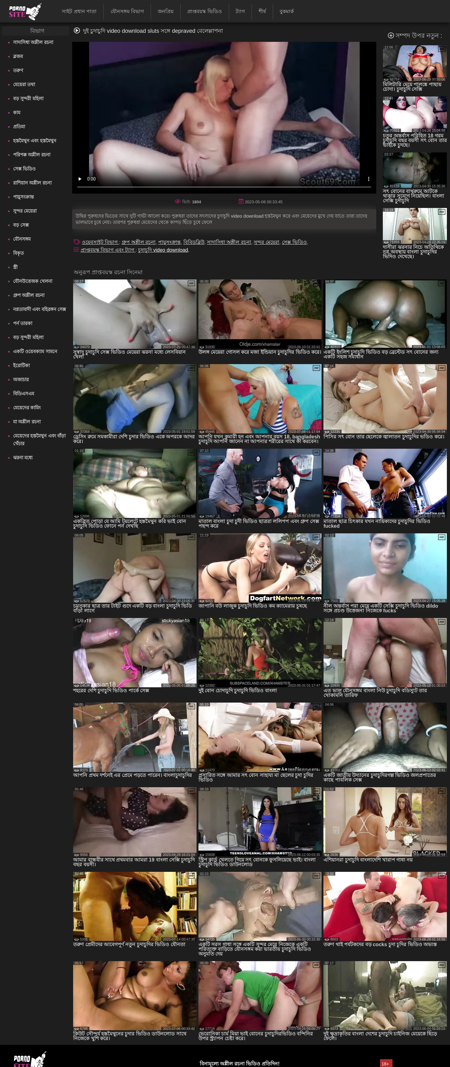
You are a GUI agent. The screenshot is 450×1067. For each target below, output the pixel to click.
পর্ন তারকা (22, 323)
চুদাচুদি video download (163, 250)
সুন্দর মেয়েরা (25, 211)
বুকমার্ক (287, 11)
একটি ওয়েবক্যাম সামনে (35, 351)
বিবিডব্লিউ (193, 242)
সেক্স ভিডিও (24, 168)
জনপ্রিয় (165, 11)
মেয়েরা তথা (24, 84)
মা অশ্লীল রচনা (26, 421)
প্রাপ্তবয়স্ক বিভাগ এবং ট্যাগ (108, 250)
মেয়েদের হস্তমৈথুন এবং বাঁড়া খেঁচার (39, 439)
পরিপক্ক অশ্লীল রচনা (31, 154)
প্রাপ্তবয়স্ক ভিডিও (204, 11)
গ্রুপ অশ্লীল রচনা (28, 295)
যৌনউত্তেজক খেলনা (32, 281)
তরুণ (18, 70)
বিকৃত (18, 253)
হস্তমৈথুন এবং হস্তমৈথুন (34, 140)
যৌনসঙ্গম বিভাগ (127, 11)
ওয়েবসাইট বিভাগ (100, 242)
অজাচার (21, 379)
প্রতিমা (19, 126)
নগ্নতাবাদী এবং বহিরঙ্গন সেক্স (39, 309)
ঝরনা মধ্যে (22, 457)
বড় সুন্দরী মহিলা (28, 98)
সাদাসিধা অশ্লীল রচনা (33, 42)
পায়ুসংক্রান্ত (23, 197)
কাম (16, 112)
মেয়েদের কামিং (27, 407)
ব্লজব (18, 56)
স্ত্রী (15, 267)
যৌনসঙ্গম (22, 239)
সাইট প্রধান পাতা (79, 11)
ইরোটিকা (21, 365)
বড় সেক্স (21, 225)
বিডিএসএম (23, 393)
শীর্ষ (262, 11)
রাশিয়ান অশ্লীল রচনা (32, 182)
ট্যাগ (240, 11)
